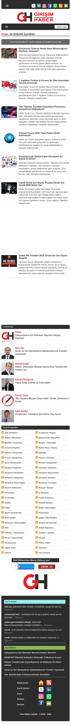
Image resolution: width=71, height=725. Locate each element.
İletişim (20, 704)
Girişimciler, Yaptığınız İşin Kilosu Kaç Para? (38, 414)
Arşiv (19, 694)
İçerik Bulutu (23, 688)
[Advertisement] (35, 231)
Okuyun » (8, 610)
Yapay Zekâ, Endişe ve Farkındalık (32, 382)
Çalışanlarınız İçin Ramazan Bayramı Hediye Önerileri (30, 653)
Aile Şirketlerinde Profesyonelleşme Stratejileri (27, 674)
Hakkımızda (22, 683)
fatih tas (8, 607)
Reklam (20, 699)
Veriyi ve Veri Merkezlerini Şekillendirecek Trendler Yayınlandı (34, 670)
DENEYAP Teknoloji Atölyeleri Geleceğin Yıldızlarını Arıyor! (32, 657)
